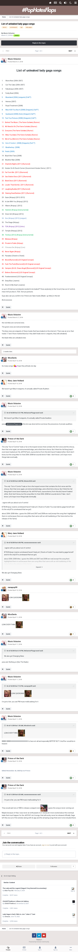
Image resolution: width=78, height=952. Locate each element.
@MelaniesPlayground (14, 424)
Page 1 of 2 (39, 51)
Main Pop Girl (9, 890)
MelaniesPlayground (31, 413)
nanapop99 (28, 686)
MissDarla (28, 725)
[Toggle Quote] (5, 413)
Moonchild (28, 481)
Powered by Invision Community (39, 942)
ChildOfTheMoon (10, 903)
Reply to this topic (39, 43)
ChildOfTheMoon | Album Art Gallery (16, 901)
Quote (8, 307)
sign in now (45, 845)
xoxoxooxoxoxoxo (30, 542)
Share (19, 866)
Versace (7, 916)
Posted (15, 62)
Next (70, 51)
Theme (39, 940)
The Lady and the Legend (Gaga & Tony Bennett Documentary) (24, 888)
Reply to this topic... (12, 854)
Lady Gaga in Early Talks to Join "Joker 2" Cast (19, 914)
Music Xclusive (9, 33)
